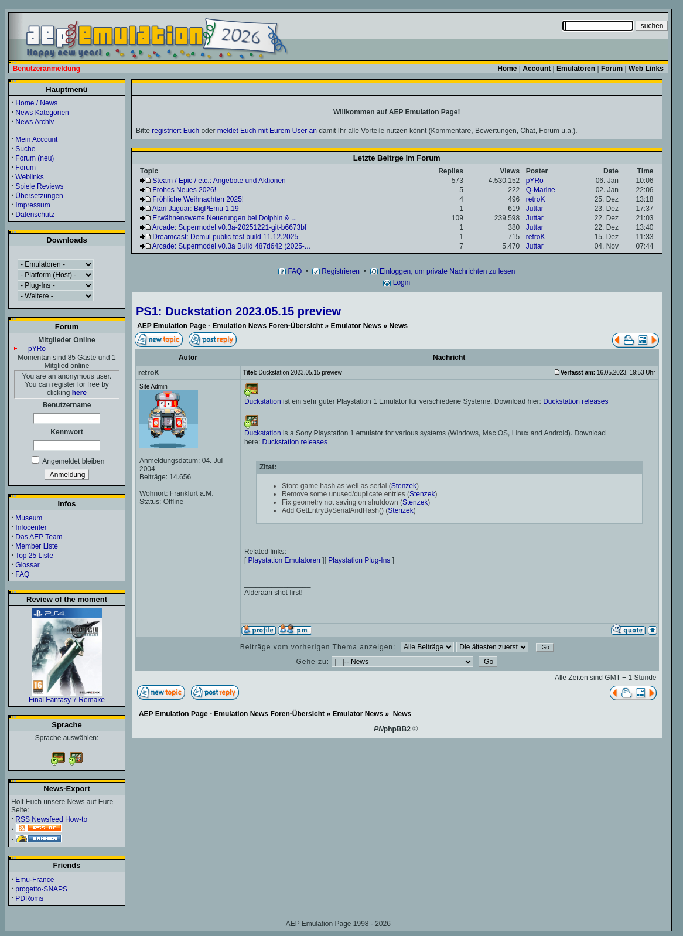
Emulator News (356, 326)
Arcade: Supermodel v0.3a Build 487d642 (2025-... (231, 246)
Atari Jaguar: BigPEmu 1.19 (195, 209)
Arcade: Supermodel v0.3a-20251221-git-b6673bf (229, 227)
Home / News (36, 103)
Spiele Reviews (39, 186)
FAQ (22, 574)
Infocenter (30, 527)
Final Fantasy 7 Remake (67, 696)
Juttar (535, 209)
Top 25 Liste (34, 556)
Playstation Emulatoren (284, 560)
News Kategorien (42, 112)
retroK (535, 199)
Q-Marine (540, 190)
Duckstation (262, 401)
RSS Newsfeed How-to (51, 819)
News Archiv (34, 122)
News (399, 326)
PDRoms (29, 898)
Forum (25, 168)
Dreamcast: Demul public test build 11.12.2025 (225, 237)
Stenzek (403, 486)
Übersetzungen (39, 196)
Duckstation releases (575, 401)
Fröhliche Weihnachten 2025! (198, 199)
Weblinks (29, 177)
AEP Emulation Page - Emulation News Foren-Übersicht (230, 326)
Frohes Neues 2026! (184, 190)
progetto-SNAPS (41, 889)
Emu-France (34, 880)
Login (396, 282)
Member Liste (36, 546)
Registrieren (336, 271)
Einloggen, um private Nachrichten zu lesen (442, 271)
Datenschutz (34, 214)
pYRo (37, 349)
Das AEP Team (38, 537)
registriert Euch (175, 131)
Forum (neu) (34, 158)
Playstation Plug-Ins (359, 560)
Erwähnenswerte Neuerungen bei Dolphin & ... (224, 218)
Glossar (27, 565)
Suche (25, 149)
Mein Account (36, 139)
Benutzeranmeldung (46, 68)
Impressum (32, 205)
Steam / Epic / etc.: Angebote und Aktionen (218, 180)
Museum (28, 518)
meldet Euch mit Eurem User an (267, 131)
